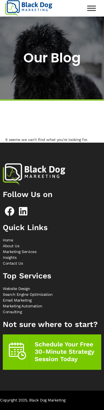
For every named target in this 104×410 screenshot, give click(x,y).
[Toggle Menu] (91, 8)
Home (8, 240)
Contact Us (13, 263)
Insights (9, 257)
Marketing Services (19, 251)
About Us (11, 246)
